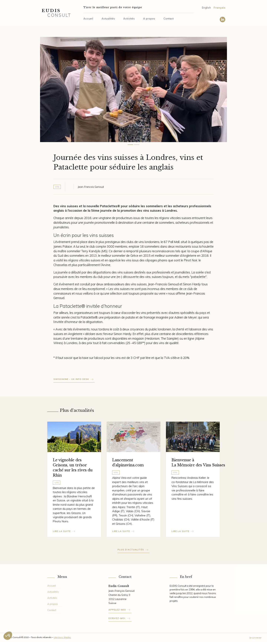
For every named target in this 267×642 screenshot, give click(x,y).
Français (219, 7)
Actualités (108, 18)
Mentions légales (62, 637)
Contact (169, 18)
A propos (149, 18)
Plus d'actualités (131, 549)
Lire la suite (62, 531)
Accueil (88, 18)
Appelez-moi (117, 609)
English (206, 7)
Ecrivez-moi (117, 618)
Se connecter (255, 637)
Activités (129, 18)
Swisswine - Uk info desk (71, 379)
